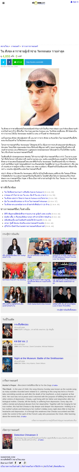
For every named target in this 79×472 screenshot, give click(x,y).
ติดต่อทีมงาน (59, 466)
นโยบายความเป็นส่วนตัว (10, 466)
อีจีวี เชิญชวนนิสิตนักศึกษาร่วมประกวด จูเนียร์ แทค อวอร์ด (27, 214)
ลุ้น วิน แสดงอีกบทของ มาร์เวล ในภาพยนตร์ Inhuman (25, 201)
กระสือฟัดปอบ (21, 324)
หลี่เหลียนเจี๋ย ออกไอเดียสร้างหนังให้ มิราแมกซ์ (23, 220)
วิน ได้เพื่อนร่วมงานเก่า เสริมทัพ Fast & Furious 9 (24, 192)
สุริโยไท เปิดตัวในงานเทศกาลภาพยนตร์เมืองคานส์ (24, 226)
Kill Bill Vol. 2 (21, 341)
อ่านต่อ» (55, 385)
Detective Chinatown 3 (26, 435)
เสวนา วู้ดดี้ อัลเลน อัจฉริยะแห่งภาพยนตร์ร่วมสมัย (24, 223)
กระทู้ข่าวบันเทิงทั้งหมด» (67, 310)
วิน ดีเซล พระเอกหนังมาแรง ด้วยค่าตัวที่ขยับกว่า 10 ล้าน (26, 204)
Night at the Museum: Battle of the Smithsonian (38, 358)
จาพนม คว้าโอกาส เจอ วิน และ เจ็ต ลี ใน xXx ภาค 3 (25, 195)
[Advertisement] (39, 24)
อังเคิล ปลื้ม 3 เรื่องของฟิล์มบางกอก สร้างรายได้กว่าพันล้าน (27, 217)
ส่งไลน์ (18, 62)
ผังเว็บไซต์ (48, 466)
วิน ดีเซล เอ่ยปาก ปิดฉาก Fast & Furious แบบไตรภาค (26, 198)
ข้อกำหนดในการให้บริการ (32, 466)
